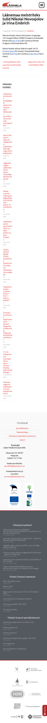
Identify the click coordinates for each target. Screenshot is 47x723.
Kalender (45, 710)
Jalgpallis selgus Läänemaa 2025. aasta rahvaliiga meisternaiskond (7, 171)
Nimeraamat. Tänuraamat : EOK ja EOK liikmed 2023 (20, 593)
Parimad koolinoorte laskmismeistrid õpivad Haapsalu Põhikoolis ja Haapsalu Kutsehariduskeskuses (7, 326)
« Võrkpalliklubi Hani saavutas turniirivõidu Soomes (12, 65)
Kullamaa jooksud (10, 633)
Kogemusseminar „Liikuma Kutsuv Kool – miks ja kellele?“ (7, 293)
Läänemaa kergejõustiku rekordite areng (18, 622)
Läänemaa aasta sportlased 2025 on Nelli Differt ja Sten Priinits (7, 229)
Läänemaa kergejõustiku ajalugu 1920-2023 (19, 638)
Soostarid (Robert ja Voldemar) (14, 649)
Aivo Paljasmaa (8, 643)
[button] (41, 5)
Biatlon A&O (8, 586)
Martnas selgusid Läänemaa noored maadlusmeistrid (7, 387)
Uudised (30, 31)
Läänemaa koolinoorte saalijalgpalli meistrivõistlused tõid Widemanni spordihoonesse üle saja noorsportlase (7, 109)
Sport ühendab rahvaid (11, 581)
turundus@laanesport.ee (14, 476)
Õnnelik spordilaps (10, 609)
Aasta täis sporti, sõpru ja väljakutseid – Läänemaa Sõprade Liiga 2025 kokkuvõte (7, 144)
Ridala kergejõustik (10, 627)
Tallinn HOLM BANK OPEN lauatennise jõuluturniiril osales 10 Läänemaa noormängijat (7, 262)
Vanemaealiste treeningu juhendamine (17, 599)
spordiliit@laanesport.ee (14, 466)
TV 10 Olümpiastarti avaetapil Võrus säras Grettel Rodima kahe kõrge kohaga (7, 362)
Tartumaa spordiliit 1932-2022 (14, 604)
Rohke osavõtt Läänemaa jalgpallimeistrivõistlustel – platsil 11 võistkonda (7, 200)
